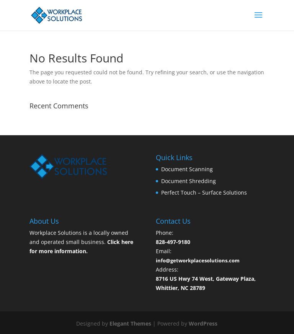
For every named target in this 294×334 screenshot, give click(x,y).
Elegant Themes (130, 323)
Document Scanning (187, 169)
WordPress (203, 323)
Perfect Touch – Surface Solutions (204, 192)
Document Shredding (188, 181)
